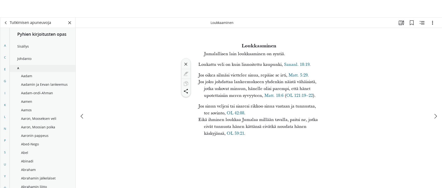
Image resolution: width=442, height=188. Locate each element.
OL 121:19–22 (299, 95)
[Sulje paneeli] (70, 23)
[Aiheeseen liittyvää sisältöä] (422, 23)
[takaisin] (6, 23)
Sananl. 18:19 (296, 64)
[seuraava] (435, 98)
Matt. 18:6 (273, 95)
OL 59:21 (235, 133)
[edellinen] (82, 98)
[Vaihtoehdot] (432, 23)
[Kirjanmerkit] (411, 23)
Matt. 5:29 (298, 75)
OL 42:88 (235, 113)
